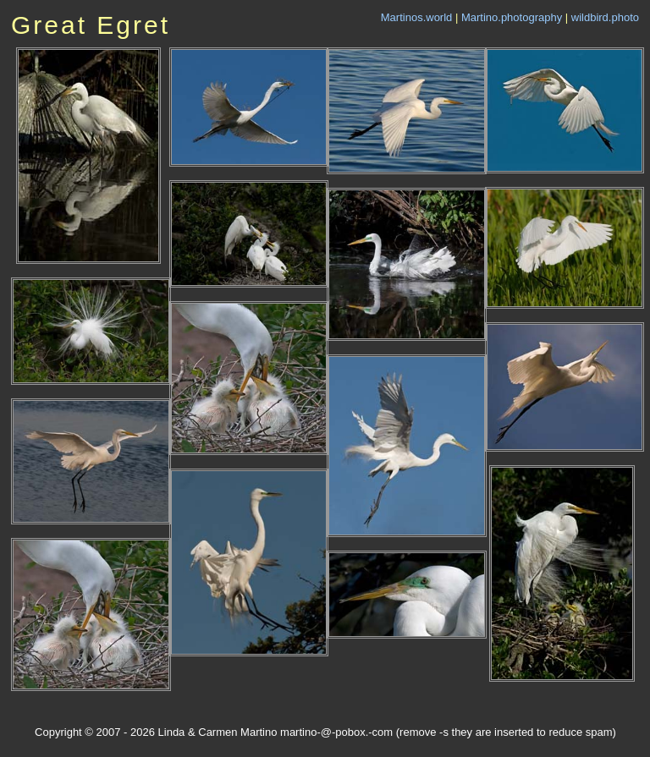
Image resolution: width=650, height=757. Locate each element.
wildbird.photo (605, 17)
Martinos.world (417, 17)
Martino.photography (511, 17)
